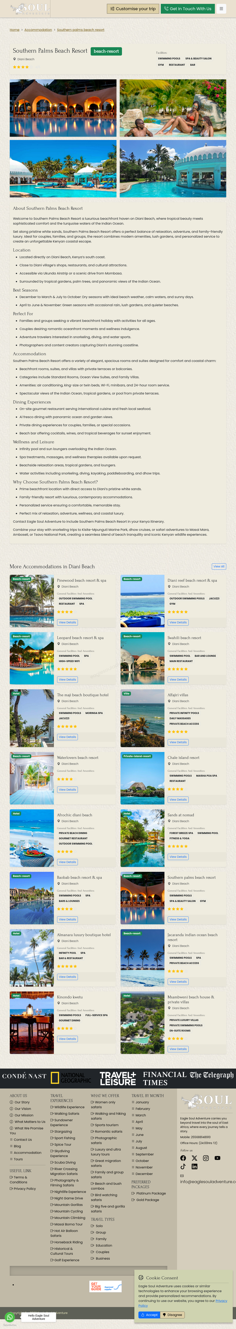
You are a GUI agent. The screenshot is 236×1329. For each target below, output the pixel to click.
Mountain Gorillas (66, 1204)
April (139, 1121)
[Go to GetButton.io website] (9, 1325)
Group (98, 1232)
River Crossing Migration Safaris (64, 1171)
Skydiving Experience (60, 1153)
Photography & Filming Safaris (64, 1183)
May (138, 1128)
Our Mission (21, 1115)
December (144, 1174)
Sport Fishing (62, 1138)
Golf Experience (64, 1260)
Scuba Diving (63, 1162)
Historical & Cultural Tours (61, 1251)
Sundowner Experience (61, 1122)
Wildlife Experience (67, 1107)
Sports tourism (105, 1125)
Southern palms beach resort (80, 29)
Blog (17, 1146)
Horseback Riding (66, 1242)
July (138, 1141)
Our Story (20, 1102)
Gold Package (145, 1200)
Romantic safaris (106, 1131)
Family (99, 1239)
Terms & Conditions (18, 1180)
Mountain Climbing (67, 1217)
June (139, 1134)
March (140, 1115)
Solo (97, 1226)
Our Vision (20, 1108)
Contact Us (22, 1139)
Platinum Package (149, 1193)
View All (219, 566)
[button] (133, 9)
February (142, 1108)
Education (101, 1245)
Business (100, 1258)
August (141, 1147)
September (144, 1154)
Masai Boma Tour (66, 1224)
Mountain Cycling (66, 1211)
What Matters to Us (27, 1121)
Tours (18, 1159)
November (144, 1167)
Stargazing (61, 1131)
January (142, 1102)
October (142, 1161)
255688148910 (201, 1137)
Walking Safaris (64, 1113)
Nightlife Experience (68, 1191)
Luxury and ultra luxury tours (106, 1152)
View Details (67, 622)
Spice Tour (60, 1144)
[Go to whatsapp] (10, 1317)
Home (15, 29)
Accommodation (38, 29)
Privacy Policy (24, 1188)
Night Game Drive (66, 1198)
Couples (100, 1252)
